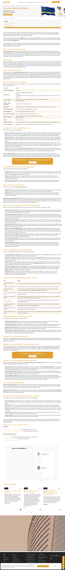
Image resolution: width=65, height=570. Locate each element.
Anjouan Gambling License (31, 557)
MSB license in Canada (41, 560)
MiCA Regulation (40, 554)
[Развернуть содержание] (32, 27)
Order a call (55, 2)
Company (4, 554)
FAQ (13, 562)
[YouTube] (56, 556)
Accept (43, 566)
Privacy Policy (7, 568)
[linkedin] (51, 558)
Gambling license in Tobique (31, 559)
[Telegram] (45, 2)
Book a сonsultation (8, 14)
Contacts (39, 2)
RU (61, 3)
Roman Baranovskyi (8, 18)
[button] (2, 499)
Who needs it (7, 24)
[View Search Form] (43, 2)
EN (61, 1)
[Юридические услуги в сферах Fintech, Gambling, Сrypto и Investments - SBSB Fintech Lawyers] (6, 2)
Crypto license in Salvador (31, 562)
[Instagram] (54, 556)
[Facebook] (59, 556)
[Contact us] (32, 535)
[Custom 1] (48, 2)
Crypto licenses (5, 557)
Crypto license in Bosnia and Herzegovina (42, 558)
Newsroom (14, 554)
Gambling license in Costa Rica (31, 554)
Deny (55, 566)
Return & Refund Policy (16, 559)
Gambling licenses (6, 559)
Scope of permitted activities (9, 26)
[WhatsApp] (47, 2)
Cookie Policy (3, 568)
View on (18, 510)
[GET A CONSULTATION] (20, 462)
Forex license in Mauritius (42, 562)
